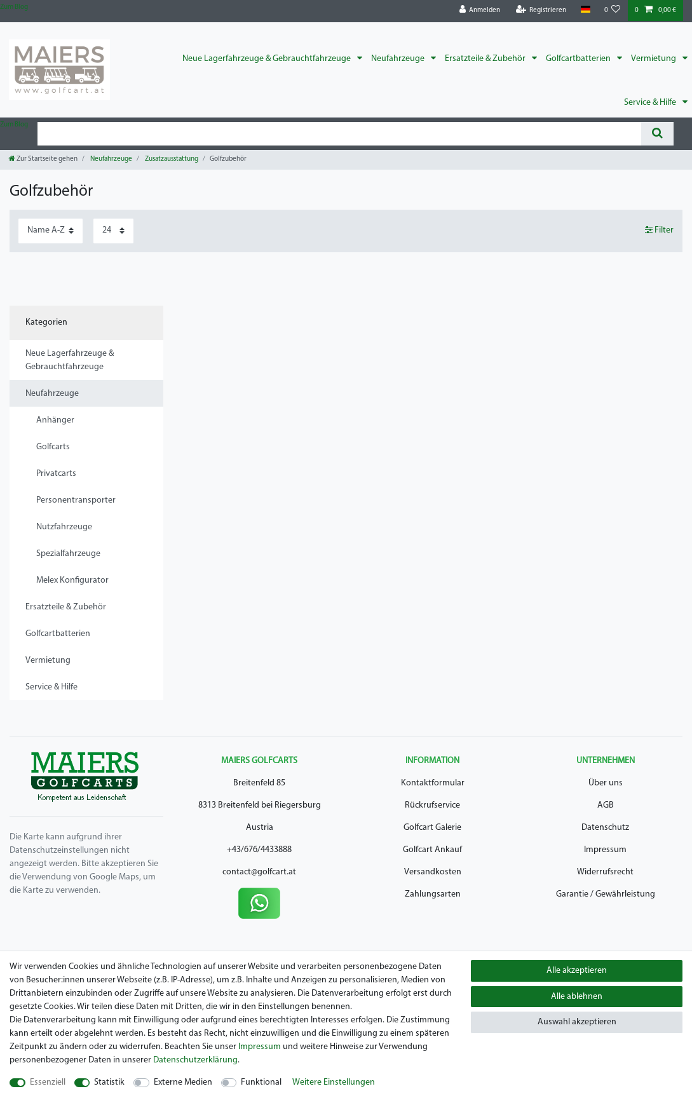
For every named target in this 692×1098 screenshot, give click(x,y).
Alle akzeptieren (576, 970)
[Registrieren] (541, 10)
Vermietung (654, 59)
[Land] (585, 10)
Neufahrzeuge (398, 59)
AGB (605, 805)
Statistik (109, 1082)
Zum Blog (14, 7)
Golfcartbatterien (579, 59)
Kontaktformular (433, 783)
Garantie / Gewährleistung (605, 894)
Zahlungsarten (433, 894)
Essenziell (47, 1082)
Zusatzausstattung (171, 159)
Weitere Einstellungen (333, 1082)
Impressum (605, 850)
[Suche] (657, 134)
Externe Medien (183, 1082)
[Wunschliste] (612, 10)
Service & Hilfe (651, 102)
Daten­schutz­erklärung (195, 1060)
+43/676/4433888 (259, 850)
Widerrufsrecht (605, 872)
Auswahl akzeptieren (577, 1022)
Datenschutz (605, 827)
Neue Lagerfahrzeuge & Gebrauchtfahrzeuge (267, 59)
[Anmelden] (480, 10)
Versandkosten (432, 872)
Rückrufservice (432, 805)
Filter (659, 230)
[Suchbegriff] (339, 134)
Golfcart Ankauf (432, 850)
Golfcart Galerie (432, 827)
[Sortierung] (50, 231)
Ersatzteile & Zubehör (486, 59)
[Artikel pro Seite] (113, 231)
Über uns (605, 783)
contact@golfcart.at (259, 872)
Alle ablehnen (576, 996)
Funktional (261, 1082)
